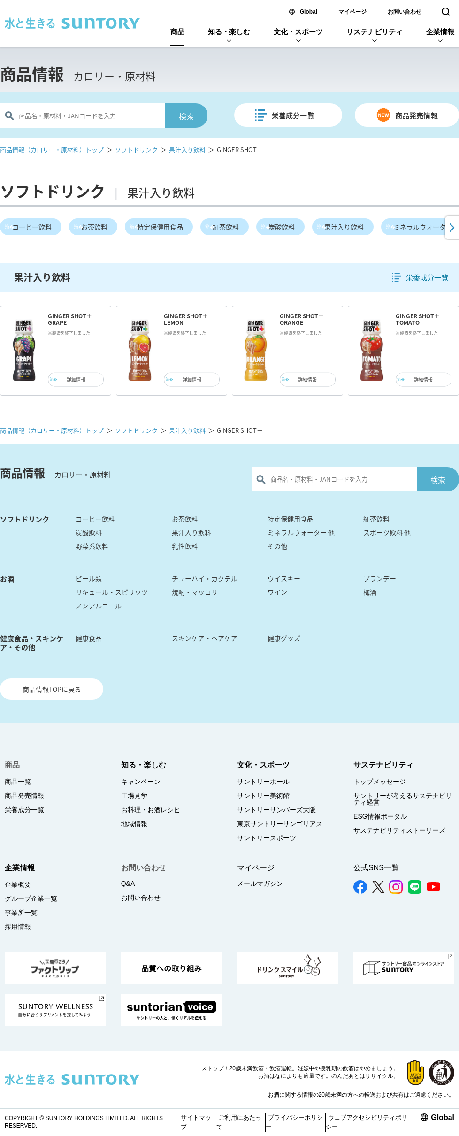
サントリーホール (263, 781)
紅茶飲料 (226, 226)
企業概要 (18, 884)
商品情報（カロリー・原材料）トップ (52, 149)
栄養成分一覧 (293, 115)
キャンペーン (141, 781)
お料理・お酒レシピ (150, 810)
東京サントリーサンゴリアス (279, 824)
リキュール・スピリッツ (112, 592)
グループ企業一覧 (31, 898)
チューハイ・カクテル (204, 578)
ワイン (277, 592)
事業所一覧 (21, 912)
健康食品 (89, 638)
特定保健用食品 (160, 226)
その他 (277, 546)
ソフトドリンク (136, 149)
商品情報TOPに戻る (52, 689)
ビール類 (89, 578)
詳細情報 (76, 379)
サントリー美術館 (263, 795)
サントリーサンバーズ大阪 (276, 810)
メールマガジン (260, 883)
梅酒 (369, 592)
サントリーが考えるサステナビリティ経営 (402, 799)
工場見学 (134, 795)
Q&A (128, 883)
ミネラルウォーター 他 (301, 532)
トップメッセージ (379, 781)
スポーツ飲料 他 (387, 532)
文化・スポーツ (298, 32)
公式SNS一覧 (376, 868)
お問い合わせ (404, 11)
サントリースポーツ (266, 838)
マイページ (352, 11)
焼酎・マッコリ (195, 592)
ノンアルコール (99, 605)
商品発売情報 (416, 115)
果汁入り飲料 (187, 149)
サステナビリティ (374, 32)
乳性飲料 (185, 546)
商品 (177, 32)
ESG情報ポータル (380, 816)
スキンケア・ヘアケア (204, 638)
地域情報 (134, 824)
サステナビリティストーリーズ (399, 830)
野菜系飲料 (92, 546)
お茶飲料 (94, 226)
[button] (451, 228)
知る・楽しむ (229, 32)
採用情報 (18, 926)
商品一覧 (18, 781)
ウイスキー (284, 578)
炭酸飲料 (281, 226)
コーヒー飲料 (32, 226)
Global (308, 11)
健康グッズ (284, 638)
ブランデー (379, 578)
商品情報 (32, 73)
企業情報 (440, 32)
